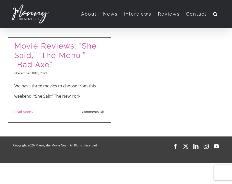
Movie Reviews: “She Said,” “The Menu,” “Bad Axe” (55, 55)
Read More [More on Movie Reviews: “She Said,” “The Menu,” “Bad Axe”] (22, 111)
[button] (215, 14)
